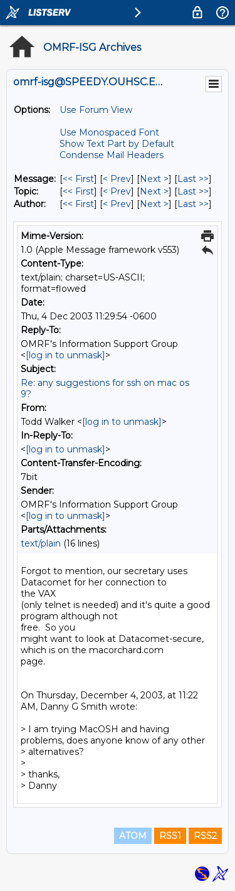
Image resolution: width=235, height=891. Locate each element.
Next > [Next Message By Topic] (154, 191)
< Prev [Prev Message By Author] (117, 204)
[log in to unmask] (65, 355)
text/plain (41, 543)
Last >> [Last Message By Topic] (193, 191)
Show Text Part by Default (117, 143)
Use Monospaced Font (109, 132)
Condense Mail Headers (112, 155)
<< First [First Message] (78, 178)
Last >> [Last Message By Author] (193, 204)
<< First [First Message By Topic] (78, 191)
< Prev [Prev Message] (117, 178)
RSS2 (205, 835)
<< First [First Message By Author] (78, 204)
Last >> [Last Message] (193, 178)
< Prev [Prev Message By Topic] (117, 191)
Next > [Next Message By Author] (154, 204)
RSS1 (170, 835)
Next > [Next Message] (154, 178)
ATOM (133, 835)
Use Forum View (96, 109)
